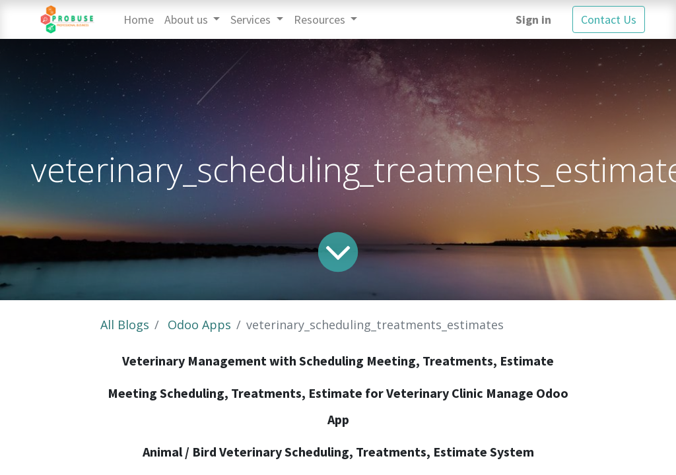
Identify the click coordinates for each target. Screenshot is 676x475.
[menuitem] (138, 19)
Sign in (533, 19)
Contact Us (608, 19)
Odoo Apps (199, 324)
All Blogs (124, 324)
